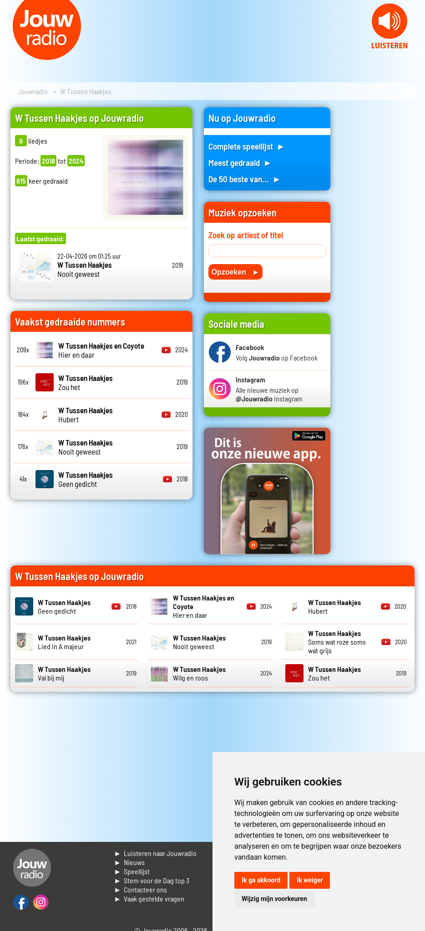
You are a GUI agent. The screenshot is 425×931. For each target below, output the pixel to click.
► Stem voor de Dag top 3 (151, 880)
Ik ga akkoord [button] (261, 880)
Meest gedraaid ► (240, 162)
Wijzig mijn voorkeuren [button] (274, 898)
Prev (12, 54)
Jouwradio (33, 91)
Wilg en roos (199, 673)
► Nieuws (129, 862)
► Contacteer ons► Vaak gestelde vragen (149, 894)
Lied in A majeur (64, 642)
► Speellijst (132, 871)
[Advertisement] (378, 243)
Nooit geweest (84, 269)
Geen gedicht (85, 479)
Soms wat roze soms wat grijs (337, 642)
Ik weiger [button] (310, 880)
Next (413, 54)
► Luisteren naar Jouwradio (155, 853)
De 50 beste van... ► (244, 179)
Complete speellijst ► (246, 146)
